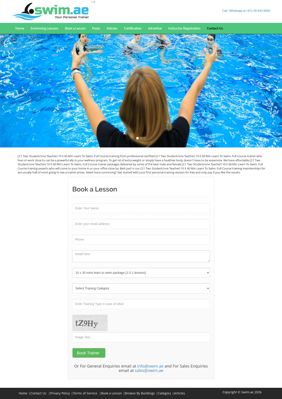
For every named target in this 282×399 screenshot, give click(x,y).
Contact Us (215, 28)
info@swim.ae (150, 366)
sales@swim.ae (149, 370)
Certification (132, 28)
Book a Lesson (75, 28)
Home (19, 28)
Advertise (155, 28)
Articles (112, 28)
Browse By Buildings (140, 393)
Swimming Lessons (44, 28)
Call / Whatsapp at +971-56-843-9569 (246, 10)
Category (164, 393)
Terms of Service (85, 393)
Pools (96, 28)
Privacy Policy (60, 393)
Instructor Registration (184, 28)
